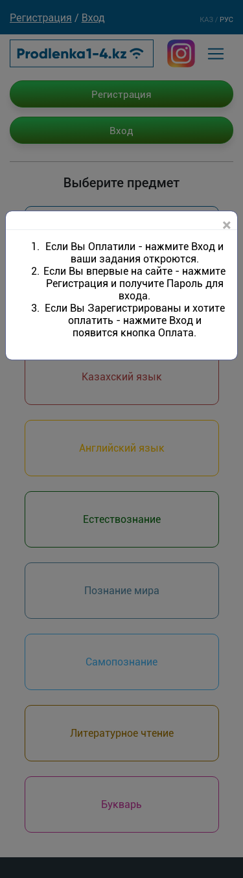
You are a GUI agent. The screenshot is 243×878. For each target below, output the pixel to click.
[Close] (226, 225)
